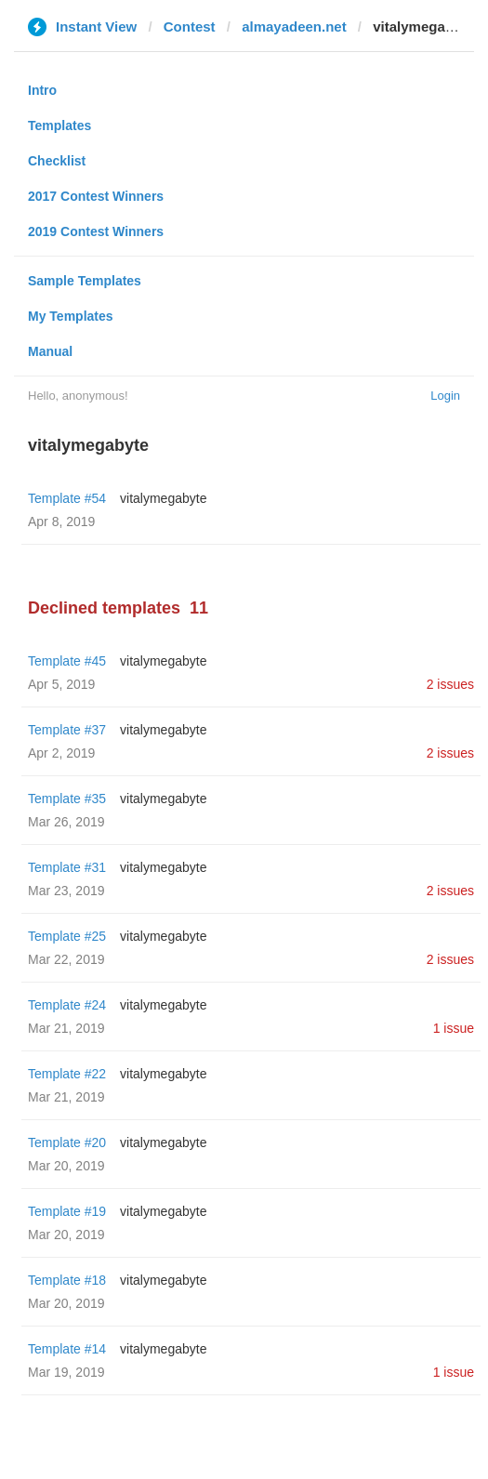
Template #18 (67, 1280)
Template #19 (67, 1211)
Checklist (57, 160)
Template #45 (67, 661)
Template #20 (67, 1142)
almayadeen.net (294, 26)
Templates (59, 125)
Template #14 (67, 1348)
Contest (190, 26)
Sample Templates (84, 280)
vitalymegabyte (163, 498)
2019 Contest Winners (96, 231)
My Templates (70, 316)
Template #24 (67, 1004)
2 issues (450, 684)
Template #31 (67, 867)
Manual (50, 351)
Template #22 (67, 1073)
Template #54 (67, 498)
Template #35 (67, 798)
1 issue (453, 1028)
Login (445, 396)
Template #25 (67, 936)
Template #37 (67, 729)
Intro (42, 90)
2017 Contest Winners (96, 196)
